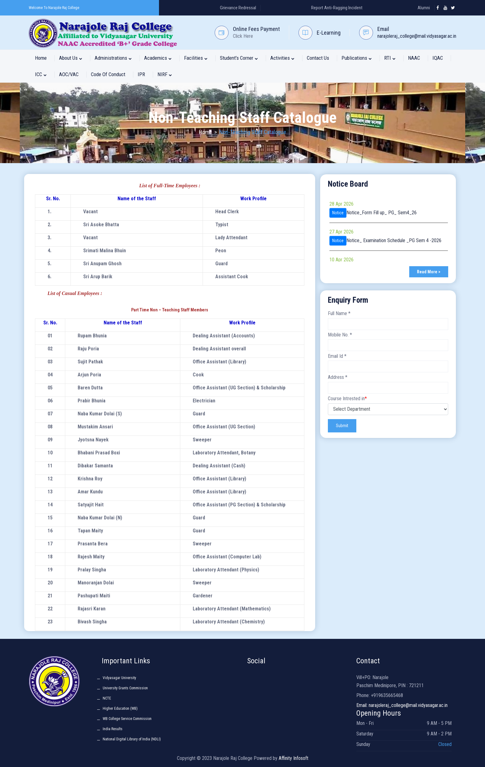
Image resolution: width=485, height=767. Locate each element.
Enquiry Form (348, 300)
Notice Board (348, 184)
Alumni (424, 8)
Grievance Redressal (238, 8)
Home (41, 58)
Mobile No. (340, 335)
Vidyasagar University (119, 678)
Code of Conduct (108, 74)
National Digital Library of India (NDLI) (132, 739)
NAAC (414, 58)
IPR (141, 74)
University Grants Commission (125, 688)
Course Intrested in (347, 398)
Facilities (196, 58)
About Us (70, 58)
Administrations (113, 58)
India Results (112, 729)
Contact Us (318, 58)
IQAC (437, 58)
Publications (356, 58)
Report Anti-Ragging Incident (337, 8)
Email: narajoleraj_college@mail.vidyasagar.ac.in (402, 705)
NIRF (164, 74)
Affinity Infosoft (293, 758)
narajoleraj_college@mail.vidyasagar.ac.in (416, 36)
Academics (158, 58)
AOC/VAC (69, 74)
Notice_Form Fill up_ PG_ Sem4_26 (381, 242)
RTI (390, 58)
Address (337, 377)
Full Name (339, 313)
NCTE (107, 698)
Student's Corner (239, 58)
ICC (41, 74)
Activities (282, 58)
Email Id (337, 356)
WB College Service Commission (127, 719)
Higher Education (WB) (120, 708)
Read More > (428, 271)
